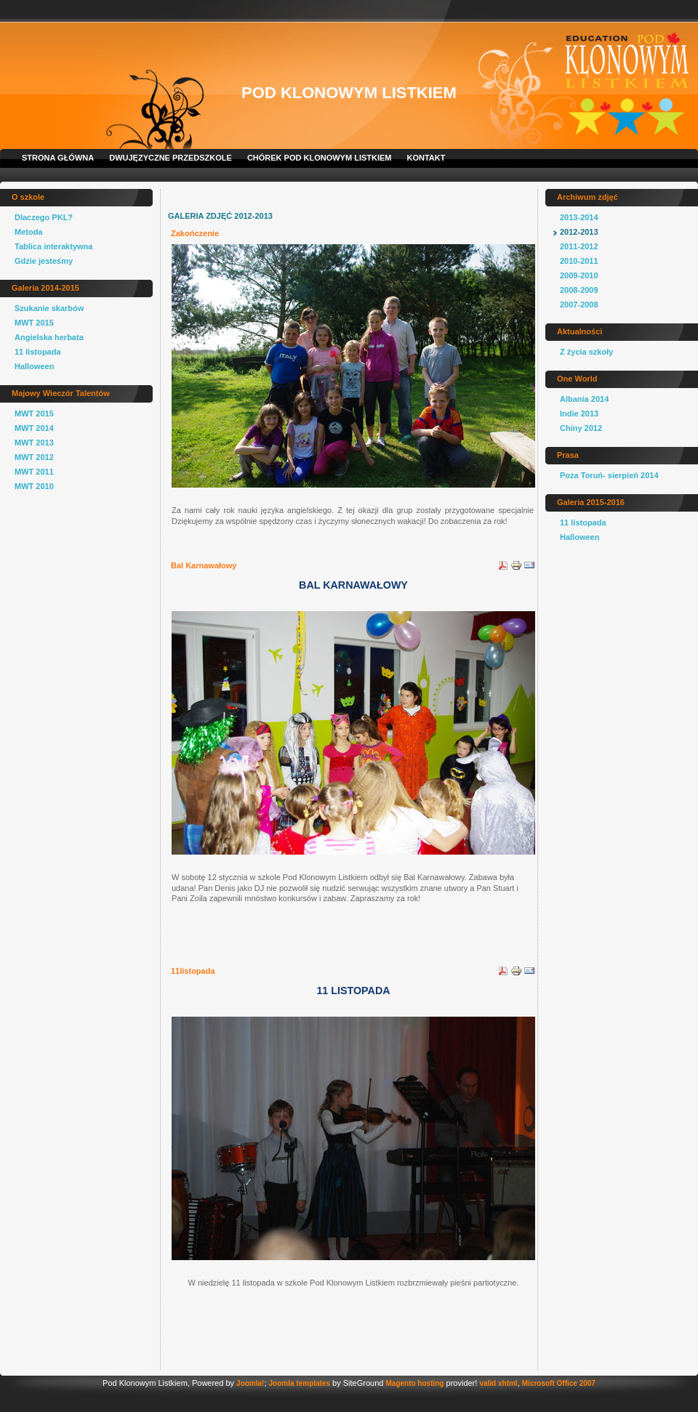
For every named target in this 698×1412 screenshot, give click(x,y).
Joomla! (250, 1383)
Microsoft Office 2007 (558, 1383)
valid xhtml (498, 1383)
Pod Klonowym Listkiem (349, 93)
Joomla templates (299, 1383)
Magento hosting (414, 1383)
